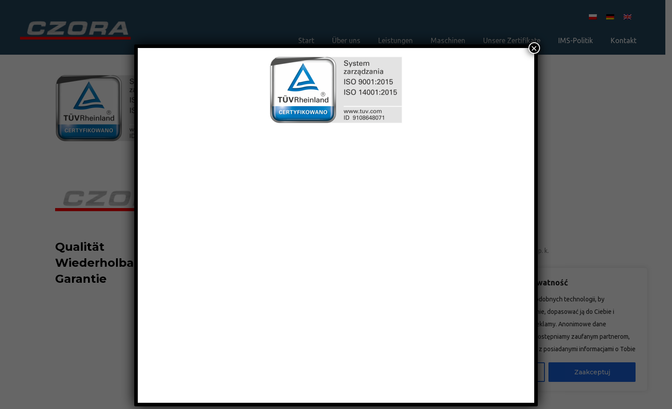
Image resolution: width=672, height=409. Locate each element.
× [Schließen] (534, 48)
